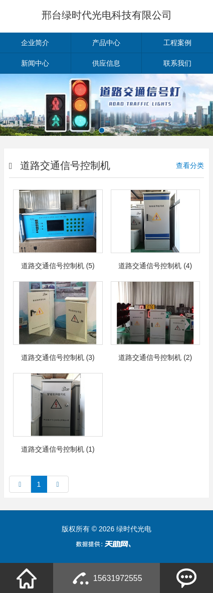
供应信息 (106, 63)
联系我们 (177, 63)
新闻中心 (35, 63)
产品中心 (106, 43)
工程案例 (177, 43)
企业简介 (35, 43)
